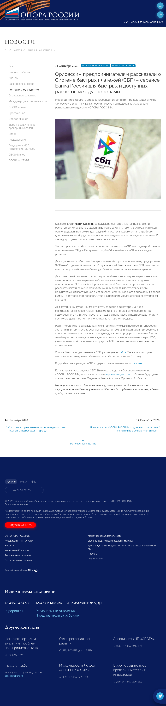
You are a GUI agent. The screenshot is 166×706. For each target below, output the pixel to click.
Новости (17, 50)
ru (160, 14)
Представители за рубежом (57, 615)
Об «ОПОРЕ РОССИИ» (17, 536)
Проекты (92, 553)
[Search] (24, 490)
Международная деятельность (28, 101)
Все (11, 66)
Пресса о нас (17, 113)
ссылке (137, 367)
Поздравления (17, 139)
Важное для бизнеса (21, 83)
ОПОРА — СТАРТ (19, 160)
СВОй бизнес (17, 154)
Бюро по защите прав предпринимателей (22, 126)
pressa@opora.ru (14, 676)
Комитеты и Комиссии (17, 550)
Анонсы (13, 78)
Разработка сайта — (21, 570)
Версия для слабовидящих (143, 22)
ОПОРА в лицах (18, 107)
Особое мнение (18, 118)
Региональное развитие (39, 50)
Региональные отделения (55, 611)
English (23, 481)
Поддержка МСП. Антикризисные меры (22, 147)
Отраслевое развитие (22, 95)
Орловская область (123, 66)
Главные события (19, 72)
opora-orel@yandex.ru (119, 378)
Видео (13, 133)
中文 (33, 481)
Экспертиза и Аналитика (18, 560)
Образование (95, 558)
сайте (122, 356)
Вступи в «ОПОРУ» (20, 524)
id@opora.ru (14, 611)
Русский (11, 481)
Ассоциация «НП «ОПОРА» (19, 540)
